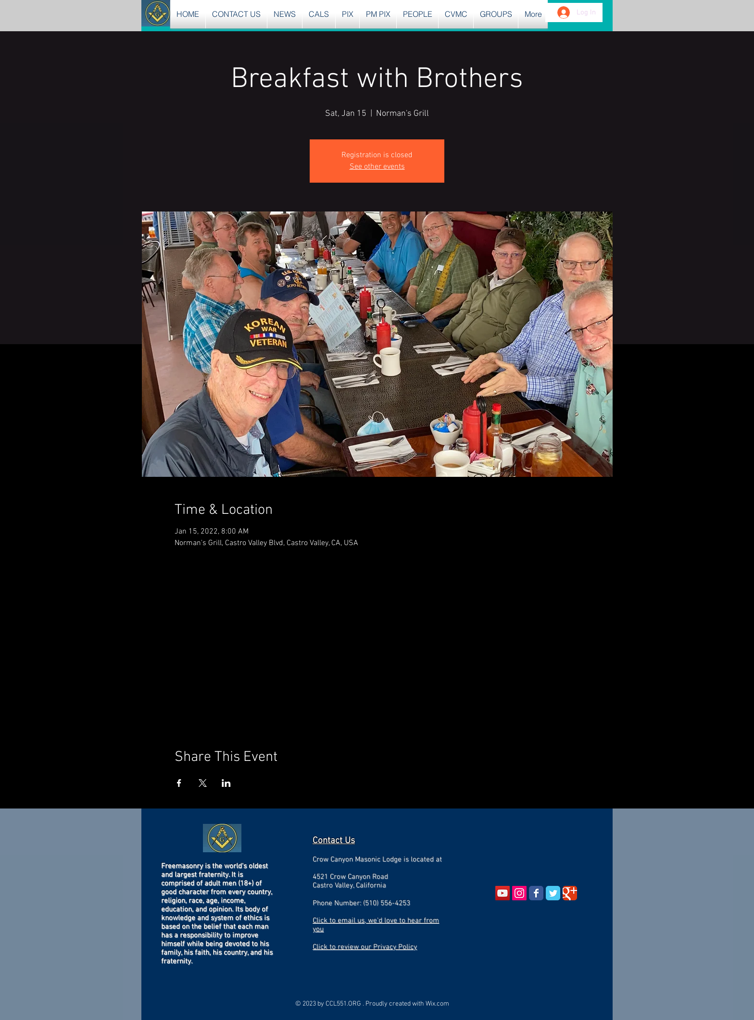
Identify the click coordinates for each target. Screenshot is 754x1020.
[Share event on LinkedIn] (226, 783)
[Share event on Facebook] (179, 783)
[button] (284, 14)
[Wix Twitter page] (553, 893)
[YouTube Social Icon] (502, 893)
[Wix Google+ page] (570, 893)
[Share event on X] (202, 783)
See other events (377, 167)
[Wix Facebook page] (536, 893)
